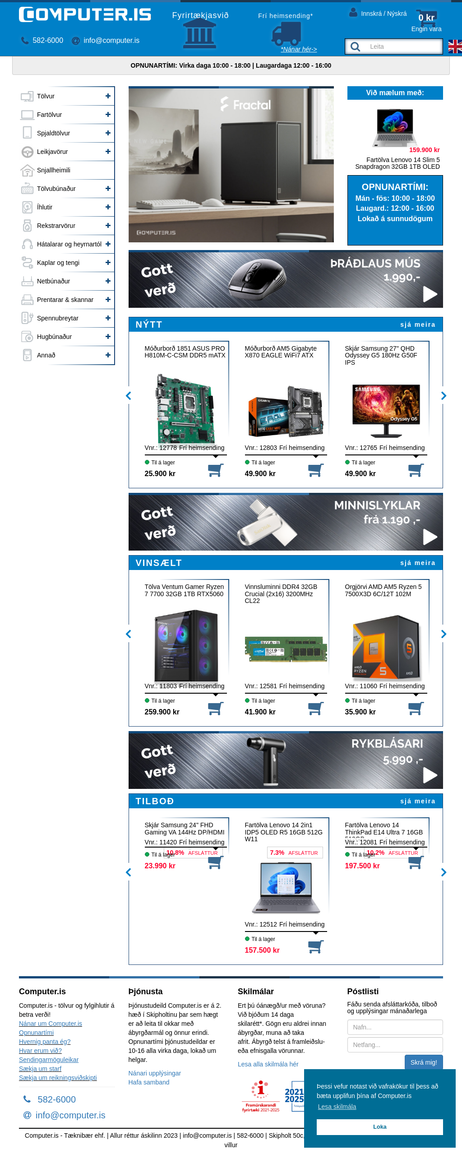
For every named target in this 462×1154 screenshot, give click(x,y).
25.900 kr (160, 473)
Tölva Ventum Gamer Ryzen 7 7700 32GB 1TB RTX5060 (184, 590)
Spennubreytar (58, 318)
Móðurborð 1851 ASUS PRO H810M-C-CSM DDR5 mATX (185, 352)
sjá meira (418, 324)
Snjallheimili (53, 170)
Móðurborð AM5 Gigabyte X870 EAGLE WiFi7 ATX (281, 352)
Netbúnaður (53, 281)
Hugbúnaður (54, 336)
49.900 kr (260, 473)
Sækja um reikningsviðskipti (58, 1077)
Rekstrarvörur (56, 225)
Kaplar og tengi (58, 262)
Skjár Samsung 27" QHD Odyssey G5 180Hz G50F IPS (381, 355)
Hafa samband (149, 1082)
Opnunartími (36, 1032)
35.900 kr (360, 712)
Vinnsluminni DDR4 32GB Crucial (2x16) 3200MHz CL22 (281, 594)
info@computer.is (105, 40)
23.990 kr (160, 866)
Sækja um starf (40, 1068)
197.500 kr (362, 866)
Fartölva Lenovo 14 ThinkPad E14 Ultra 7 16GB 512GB (384, 832)
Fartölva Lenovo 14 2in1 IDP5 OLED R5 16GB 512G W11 (284, 832)
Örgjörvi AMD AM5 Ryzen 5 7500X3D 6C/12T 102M (383, 590)
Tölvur (46, 96)
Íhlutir (44, 207)
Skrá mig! (424, 1062)
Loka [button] (379, 1127)
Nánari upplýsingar (155, 1073)
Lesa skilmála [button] (337, 1106)
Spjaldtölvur (53, 133)
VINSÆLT (159, 563)
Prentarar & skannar (65, 299)
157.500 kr (262, 950)
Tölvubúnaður (56, 188)
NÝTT (149, 324)
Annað (46, 355)
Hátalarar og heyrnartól (69, 244)
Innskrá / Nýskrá (378, 12)
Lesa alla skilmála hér (268, 1064)
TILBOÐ (155, 801)
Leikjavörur (52, 151)
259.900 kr (162, 712)
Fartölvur (49, 114)
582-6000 (42, 40)
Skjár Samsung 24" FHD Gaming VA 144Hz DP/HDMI (185, 828)
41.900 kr (260, 712)
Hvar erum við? (40, 1050)
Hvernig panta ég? (44, 1041)
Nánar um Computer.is (50, 1023)
